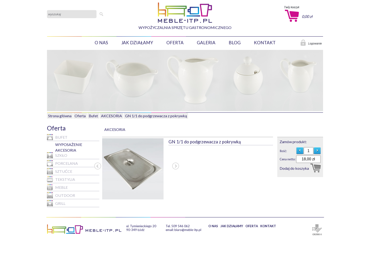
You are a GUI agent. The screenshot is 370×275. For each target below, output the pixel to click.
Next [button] (175, 171)
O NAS (101, 42)
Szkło (57, 155)
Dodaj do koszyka (294, 168)
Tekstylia (61, 179)
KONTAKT (265, 42)
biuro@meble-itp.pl (187, 230)
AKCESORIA (111, 115)
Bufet (93, 115)
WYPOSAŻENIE (68, 144)
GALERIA (206, 42)
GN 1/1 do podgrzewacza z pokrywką (156, 115)
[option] (135, 168)
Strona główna (59, 115)
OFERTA (175, 42)
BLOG (235, 42)
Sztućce (59, 171)
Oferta (80, 115)
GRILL (56, 203)
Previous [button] (97, 171)
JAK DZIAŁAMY (137, 42)
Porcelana (62, 163)
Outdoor (61, 195)
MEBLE (57, 187)
